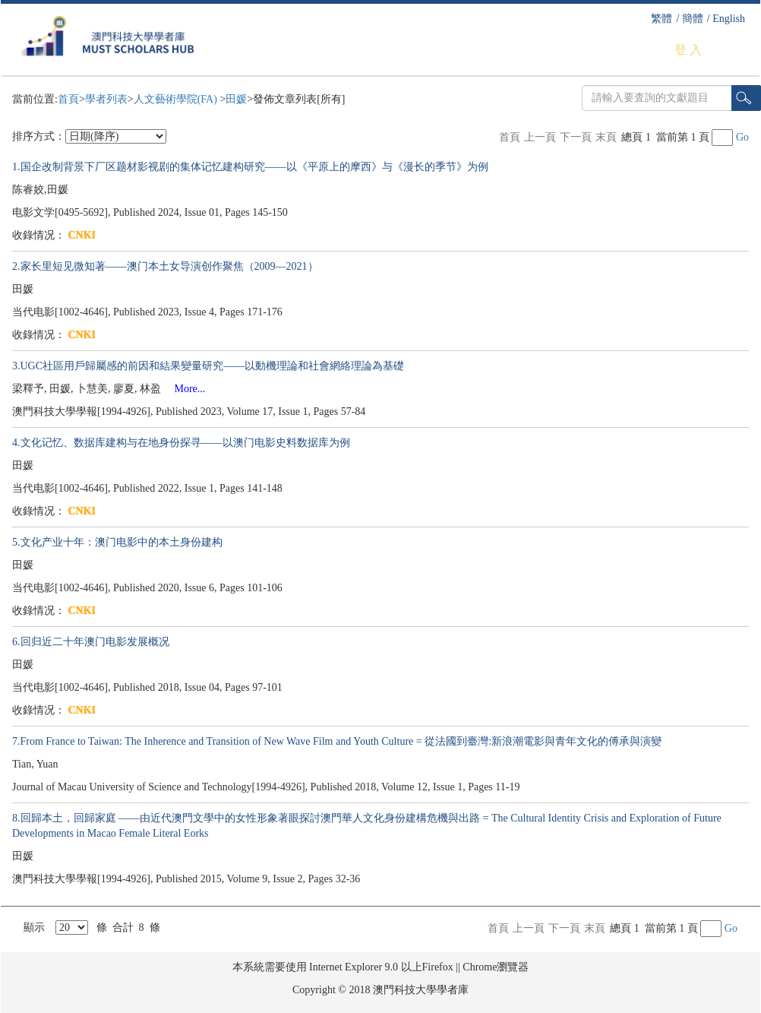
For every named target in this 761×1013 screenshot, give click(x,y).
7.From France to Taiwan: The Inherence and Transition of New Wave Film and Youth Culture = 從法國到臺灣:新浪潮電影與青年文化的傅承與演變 (337, 741)
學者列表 (106, 99)
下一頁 (576, 137)
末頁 (606, 137)
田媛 (236, 99)
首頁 (68, 99)
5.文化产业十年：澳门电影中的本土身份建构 (117, 542)
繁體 (661, 18)
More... (185, 388)
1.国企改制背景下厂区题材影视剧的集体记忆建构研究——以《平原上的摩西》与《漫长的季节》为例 (250, 167)
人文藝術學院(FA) (177, 99)
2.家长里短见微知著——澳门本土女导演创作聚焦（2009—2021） (165, 266)
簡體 (692, 18)
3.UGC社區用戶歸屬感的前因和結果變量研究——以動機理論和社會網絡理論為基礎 (208, 366)
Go (742, 137)
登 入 (688, 49)
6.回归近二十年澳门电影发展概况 (90, 641)
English (728, 18)
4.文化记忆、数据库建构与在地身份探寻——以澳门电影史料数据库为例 (181, 442)
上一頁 (540, 137)
